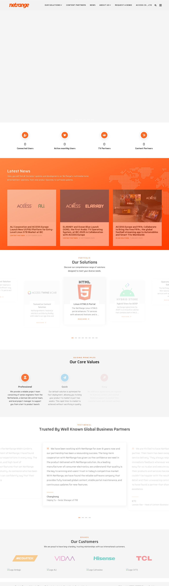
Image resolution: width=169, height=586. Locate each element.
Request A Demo (123, 5)
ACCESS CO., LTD (144, 5)
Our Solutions (53, 5)
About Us (105, 5)
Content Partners (76, 5)
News (92, 5)
